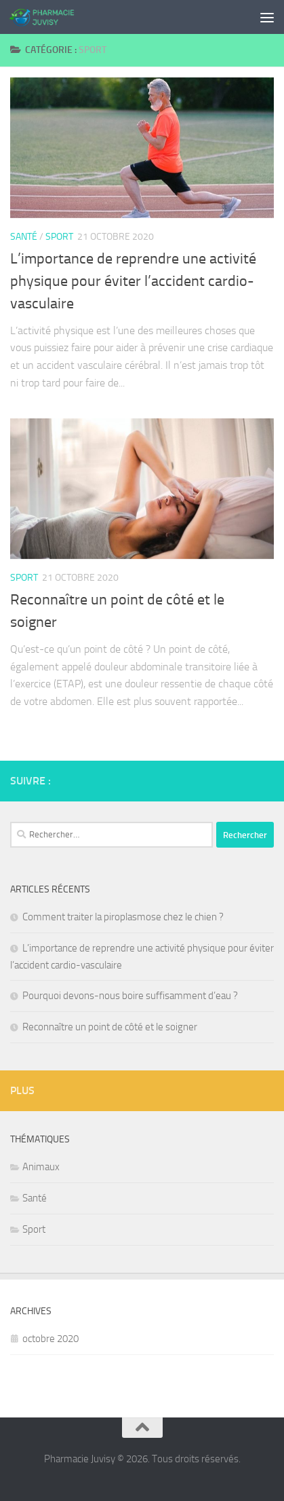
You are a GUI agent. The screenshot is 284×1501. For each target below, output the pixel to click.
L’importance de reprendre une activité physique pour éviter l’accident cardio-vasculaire (133, 281)
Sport (59, 236)
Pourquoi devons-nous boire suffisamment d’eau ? (130, 996)
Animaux (41, 1167)
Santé (23, 236)
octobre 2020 (50, 1339)
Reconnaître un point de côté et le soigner (109, 1027)
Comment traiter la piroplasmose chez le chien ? (123, 917)
